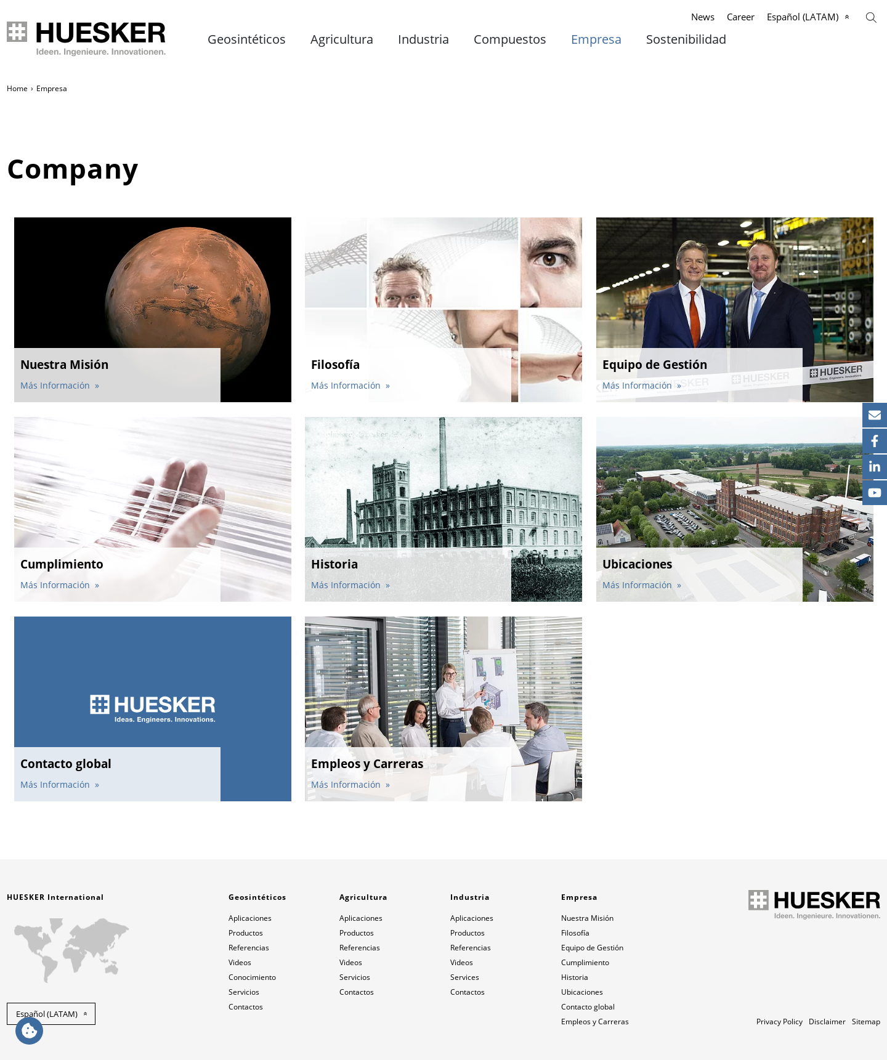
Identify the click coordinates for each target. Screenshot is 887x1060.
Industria (423, 39)
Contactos (246, 1006)
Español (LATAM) (802, 16)
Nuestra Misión (587, 918)
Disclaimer (827, 1021)
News (703, 16)
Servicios (244, 992)
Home (17, 88)
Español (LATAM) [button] (47, 1013)
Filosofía (575, 933)
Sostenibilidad (686, 39)
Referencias (249, 947)
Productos (246, 933)
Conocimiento (252, 977)
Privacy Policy (779, 1021)
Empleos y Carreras (595, 1021)
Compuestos (510, 39)
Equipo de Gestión (592, 947)
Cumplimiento (585, 962)
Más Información (56, 385)
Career (741, 16)
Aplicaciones (250, 918)
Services (464, 977)
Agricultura (341, 39)
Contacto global (588, 1006)
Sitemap (866, 1021)
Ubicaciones (582, 992)
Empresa (596, 39)
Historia (574, 977)
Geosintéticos (247, 39)
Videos (240, 962)
